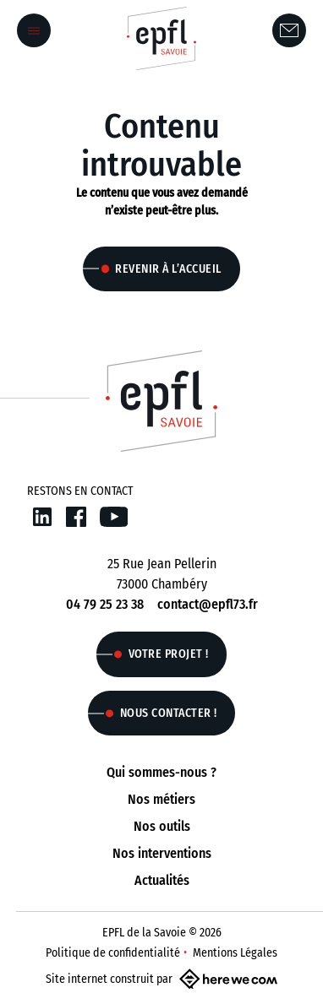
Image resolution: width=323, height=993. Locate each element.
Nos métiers (161, 799)
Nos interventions (161, 853)
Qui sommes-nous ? (161, 772)
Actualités (161, 880)
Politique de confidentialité (113, 953)
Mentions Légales (235, 953)
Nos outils (162, 826)
